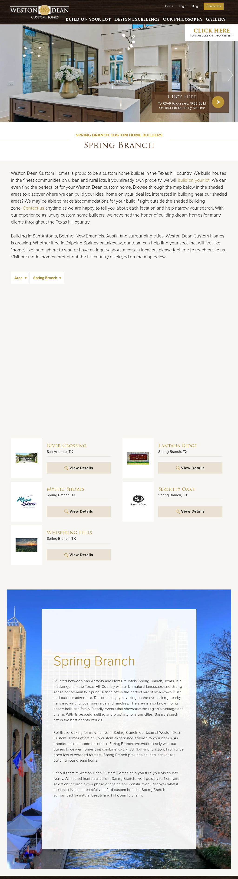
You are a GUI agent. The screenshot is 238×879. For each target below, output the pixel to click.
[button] (230, 74)
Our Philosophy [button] (181, 17)
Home (169, 6)
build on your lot (194, 180)
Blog (195, 6)
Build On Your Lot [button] (86, 17)
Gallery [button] (215, 17)
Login (182, 6)
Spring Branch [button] (45, 278)
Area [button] (18, 278)
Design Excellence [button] (135, 17)
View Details (78, 468)
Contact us (33, 208)
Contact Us (213, 6)
